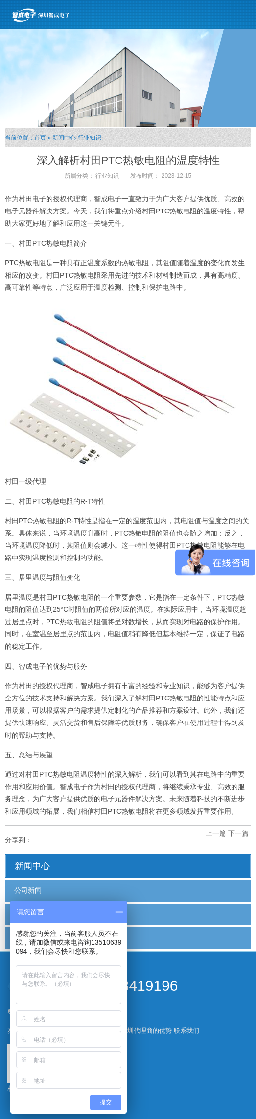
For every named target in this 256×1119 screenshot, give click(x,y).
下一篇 (238, 833)
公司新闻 (28, 890)
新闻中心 (64, 137)
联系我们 (186, 1030)
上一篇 (216, 833)
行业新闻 (28, 914)
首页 (40, 137)
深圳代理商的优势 (146, 1030)
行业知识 (89, 137)
